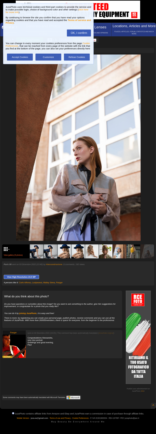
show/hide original (105, 333)
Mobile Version (23, 418)
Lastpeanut (37, 282)
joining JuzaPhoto (28, 313)
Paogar (59, 282)
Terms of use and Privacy (60, 418)
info (142, 391)
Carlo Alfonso (25, 282)
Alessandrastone (54, 264)
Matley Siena (49, 282)
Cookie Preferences (80, 418)
